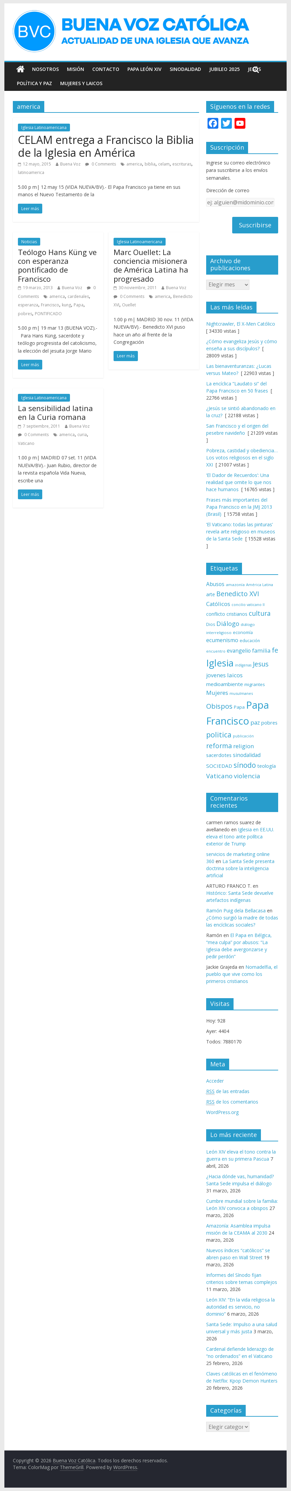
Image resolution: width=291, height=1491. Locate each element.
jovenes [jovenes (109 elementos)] (216, 675)
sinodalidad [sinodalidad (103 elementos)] (247, 755)
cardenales (78, 296)
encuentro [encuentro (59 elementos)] (215, 651)
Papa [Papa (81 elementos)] (239, 707)
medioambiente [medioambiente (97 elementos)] (224, 684)
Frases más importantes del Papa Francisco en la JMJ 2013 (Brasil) (239, 507)
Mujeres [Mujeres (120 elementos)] (217, 693)
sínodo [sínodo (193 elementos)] (245, 765)
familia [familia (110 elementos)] (261, 650)
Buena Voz (70, 164)
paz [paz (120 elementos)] (255, 722)
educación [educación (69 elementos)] (250, 640)
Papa (78, 305)
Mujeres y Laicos (81, 83)
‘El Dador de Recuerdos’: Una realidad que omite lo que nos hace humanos (238, 482)
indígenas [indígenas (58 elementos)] (243, 665)
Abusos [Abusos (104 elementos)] (215, 584)
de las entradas (227, 1091)
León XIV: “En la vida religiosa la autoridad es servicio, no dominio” (240, 1306)
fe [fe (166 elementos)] (275, 650)
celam (164, 164)
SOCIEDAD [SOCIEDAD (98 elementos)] (219, 765)
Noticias (29, 242)
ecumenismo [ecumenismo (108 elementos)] (222, 640)
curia (82, 434)
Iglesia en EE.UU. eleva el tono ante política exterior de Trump (240, 836)
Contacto (105, 69)
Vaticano (26, 443)
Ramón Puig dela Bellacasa (236, 910)
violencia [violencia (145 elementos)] (247, 776)
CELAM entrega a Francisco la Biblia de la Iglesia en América (106, 146)
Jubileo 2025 (224, 69)
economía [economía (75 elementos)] (243, 632)
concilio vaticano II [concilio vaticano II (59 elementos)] (248, 604)
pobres (25, 314)
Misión (75, 69)
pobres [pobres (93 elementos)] (269, 722)
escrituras (181, 164)
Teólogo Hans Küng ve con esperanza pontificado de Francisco (57, 265)
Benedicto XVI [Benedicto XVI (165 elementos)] (237, 593)
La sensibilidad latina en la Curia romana (55, 412)
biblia (150, 164)
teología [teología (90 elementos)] (266, 766)
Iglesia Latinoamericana (44, 127)
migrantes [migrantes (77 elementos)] (254, 684)
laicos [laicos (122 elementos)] (235, 675)
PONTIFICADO (48, 314)
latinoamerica (31, 172)
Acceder (215, 1081)
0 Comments (100, 164)
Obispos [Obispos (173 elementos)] (219, 706)
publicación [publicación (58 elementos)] (243, 736)
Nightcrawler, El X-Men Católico (240, 324)
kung (66, 305)
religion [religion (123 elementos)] (243, 746)
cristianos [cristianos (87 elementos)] (236, 614)
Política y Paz (34, 83)
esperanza (28, 305)
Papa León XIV (144, 69)
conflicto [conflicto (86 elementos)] (215, 614)
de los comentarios (232, 1101)
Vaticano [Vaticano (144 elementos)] (219, 776)
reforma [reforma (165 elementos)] (219, 745)
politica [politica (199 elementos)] (219, 734)
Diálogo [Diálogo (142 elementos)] (227, 623)
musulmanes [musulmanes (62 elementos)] (241, 693)
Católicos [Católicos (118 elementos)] (218, 604)
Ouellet (129, 305)
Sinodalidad (185, 69)
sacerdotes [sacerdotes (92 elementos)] (219, 755)
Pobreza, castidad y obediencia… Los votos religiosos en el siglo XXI (242, 457)
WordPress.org (222, 1112)
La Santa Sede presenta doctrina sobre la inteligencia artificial (240, 868)
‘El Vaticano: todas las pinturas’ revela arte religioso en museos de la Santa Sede (240, 531)
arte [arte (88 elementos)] (210, 594)
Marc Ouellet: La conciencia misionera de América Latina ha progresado (151, 265)
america (134, 164)
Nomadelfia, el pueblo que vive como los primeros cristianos (241, 974)
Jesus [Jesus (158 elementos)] (260, 663)
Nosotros (45, 69)
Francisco (50, 305)
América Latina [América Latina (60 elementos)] (259, 584)
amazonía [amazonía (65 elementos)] (235, 584)
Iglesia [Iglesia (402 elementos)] (220, 663)
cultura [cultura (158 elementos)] (260, 613)
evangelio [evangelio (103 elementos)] (239, 650)
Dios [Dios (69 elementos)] (210, 624)
